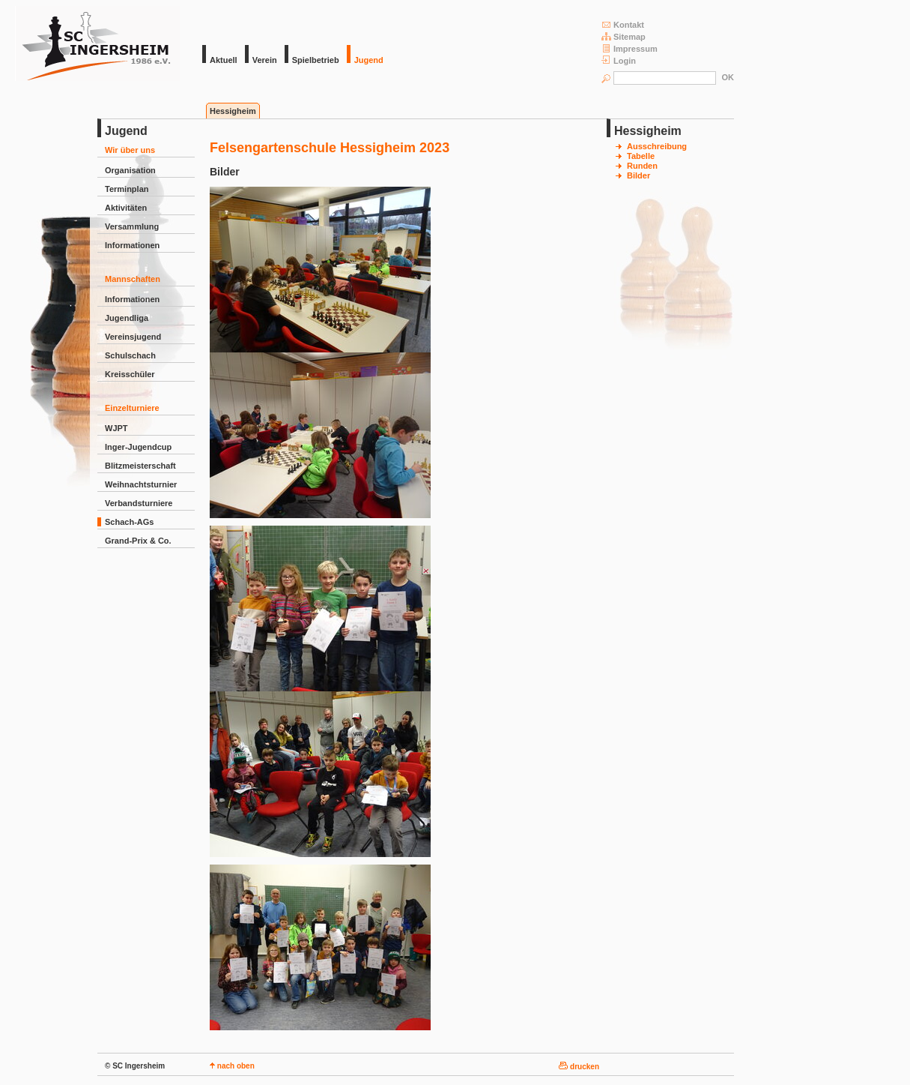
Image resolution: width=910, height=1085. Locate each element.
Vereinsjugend (133, 336)
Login (618, 60)
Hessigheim (233, 110)
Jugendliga (126, 317)
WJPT (116, 428)
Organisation (130, 170)
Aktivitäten (126, 207)
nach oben (232, 1066)
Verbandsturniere (138, 503)
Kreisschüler (130, 374)
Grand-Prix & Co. (138, 540)
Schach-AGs (129, 521)
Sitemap (623, 36)
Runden (642, 165)
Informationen (132, 245)
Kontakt (622, 24)
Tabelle (641, 155)
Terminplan (126, 188)
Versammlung (132, 226)
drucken (579, 1067)
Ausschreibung (657, 146)
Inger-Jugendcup (138, 446)
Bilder (638, 175)
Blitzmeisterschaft (140, 465)
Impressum (629, 48)
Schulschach (130, 355)
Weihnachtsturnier (141, 484)
